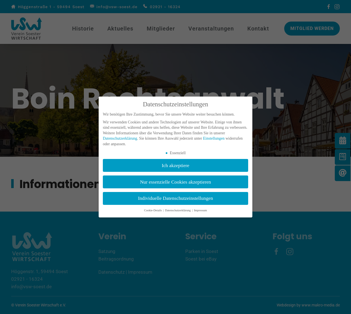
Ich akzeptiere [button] (175, 165)
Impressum (200, 210)
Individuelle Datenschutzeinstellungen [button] (175, 198)
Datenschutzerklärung (120, 138)
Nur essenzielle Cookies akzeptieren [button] (175, 182)
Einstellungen (213, 138)
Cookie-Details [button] (153, 210)
